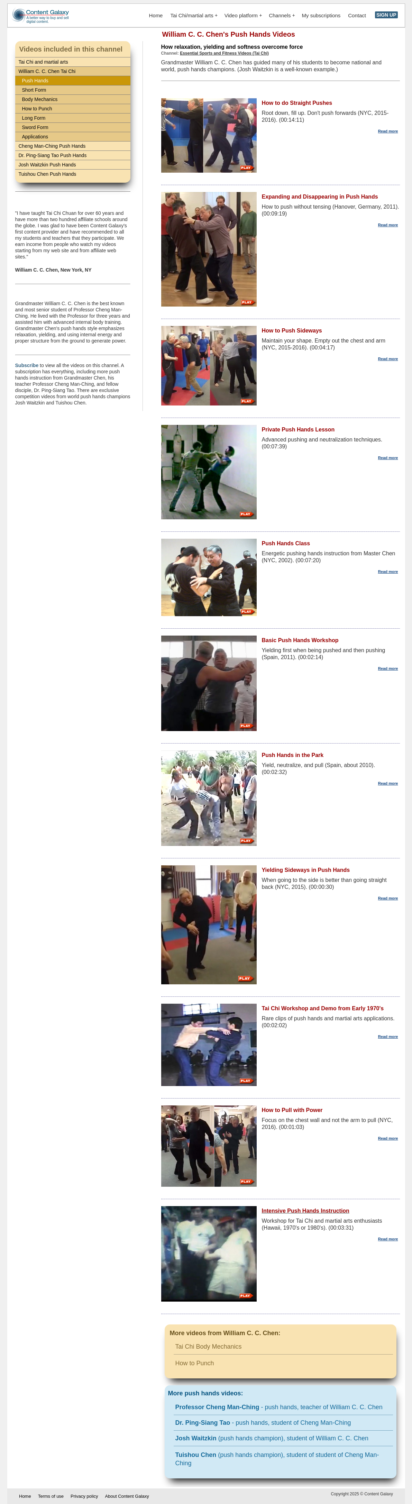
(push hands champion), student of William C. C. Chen (272, 1438)
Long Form (34, 118)
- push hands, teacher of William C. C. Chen (279, 1407)
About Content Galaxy (127, 1496)
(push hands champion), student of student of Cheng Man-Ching (277, 1459)
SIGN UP (386, 15)
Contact (357, 15)
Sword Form (35, 127)
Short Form (34, 90)
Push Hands (35, 80)
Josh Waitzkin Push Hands (47, 164)
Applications (35, 136)
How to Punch (37, 108)
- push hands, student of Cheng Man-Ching (263, 1422)
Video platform (243, 15)
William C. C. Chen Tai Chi (47, 71)
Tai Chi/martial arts (193, 15)
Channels (282, 15)
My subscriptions (321, 15)
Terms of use (51, 1496)
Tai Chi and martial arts (43, 62)
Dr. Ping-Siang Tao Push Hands (53, 155)
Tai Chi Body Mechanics (208, 1346)
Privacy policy (84, 1496)
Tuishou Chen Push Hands (47, 174)
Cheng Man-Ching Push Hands (52, 146)
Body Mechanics (40, 99)
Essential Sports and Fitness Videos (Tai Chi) (224, 53)
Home (156, 15)
